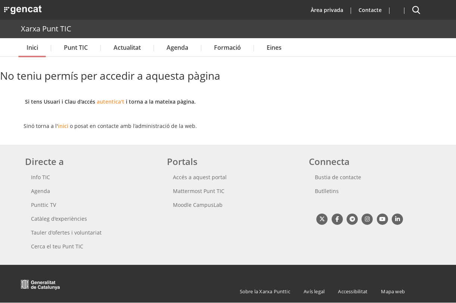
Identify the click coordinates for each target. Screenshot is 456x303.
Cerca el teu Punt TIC (57, 246)
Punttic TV (43, 204)
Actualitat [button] (127, 47)
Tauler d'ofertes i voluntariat (66, 232)
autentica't (110, 101)
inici (63, 125)
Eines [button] (274, 47)
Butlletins (327, 191)
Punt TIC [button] (76, 47)
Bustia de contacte (338, 177)
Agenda (177, 47)
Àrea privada (327, 9)
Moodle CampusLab (198, 204)
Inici (32, 47)
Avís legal (314, 291)
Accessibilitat (352, 291)
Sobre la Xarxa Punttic (265, 291)
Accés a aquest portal (200, 177)
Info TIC (40, 177)
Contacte (370, 9)
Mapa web (393, 291)
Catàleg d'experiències (59, 218)
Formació (227, 47)
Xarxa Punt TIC (46, 29)
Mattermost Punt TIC (198, 191)
